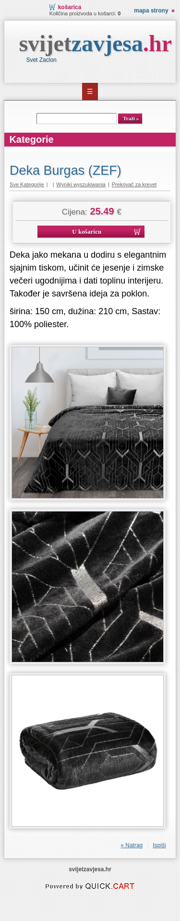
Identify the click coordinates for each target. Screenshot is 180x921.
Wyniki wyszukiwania (81, 184)
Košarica (70, 7)
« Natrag (131, 845)
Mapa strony (151, 10)
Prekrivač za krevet (134, 184)
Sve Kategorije (27, 184)
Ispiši (159, 845)
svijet (95, 43)
